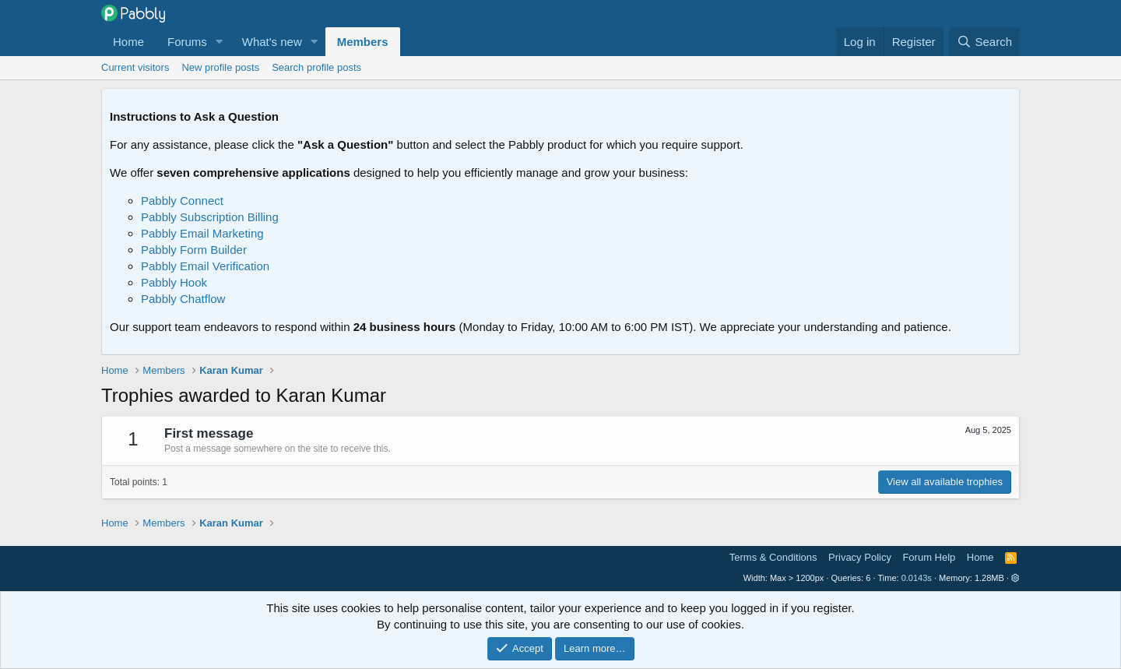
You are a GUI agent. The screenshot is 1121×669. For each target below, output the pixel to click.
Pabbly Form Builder (194, 249)
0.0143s (916, 578)
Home (128, 41)
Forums (187, 41)
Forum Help (928, 557)
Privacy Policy (859, 557)
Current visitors (135, 67)
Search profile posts (316, 67)
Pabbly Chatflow (183, 298)
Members (362, 41)
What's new (272, 41)
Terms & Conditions (773, 557)
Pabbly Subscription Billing (210, 217)
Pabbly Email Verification (205, 266)
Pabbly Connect (182, 200)
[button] (219, 41)
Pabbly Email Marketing (202, 233)
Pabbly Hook (174, 282)
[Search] (984, 41)
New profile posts (220, 67)
